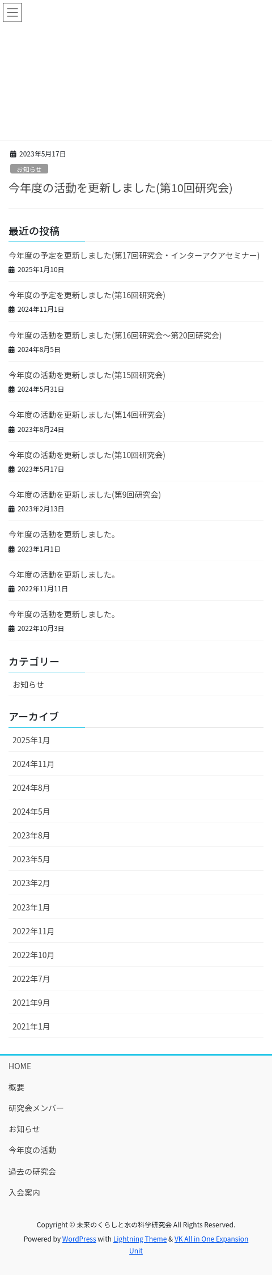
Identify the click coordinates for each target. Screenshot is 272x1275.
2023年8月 (31, 835)
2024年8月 (31, 787)
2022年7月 (31, 978)
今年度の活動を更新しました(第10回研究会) (120, 187)
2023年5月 (31, 859)
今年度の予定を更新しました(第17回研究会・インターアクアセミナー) (134, 255)
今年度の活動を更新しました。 (64, 534)
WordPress (79, 1238)
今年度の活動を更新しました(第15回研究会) (86, 374)
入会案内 (24, 1192)
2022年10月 (33, 954)
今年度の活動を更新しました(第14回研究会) (86, 414)
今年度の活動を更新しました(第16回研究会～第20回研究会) (115, 335)
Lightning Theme (140, 1238)
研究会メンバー (36, 1107)
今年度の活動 (32, 1149)
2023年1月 (31, 907)
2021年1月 (31, 1026)
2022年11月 (33, 931)
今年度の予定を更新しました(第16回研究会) (86, 294)
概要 (16, 1086)
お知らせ (29, 168)
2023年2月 (31, 882)
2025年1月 (31, 739)
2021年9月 (31, 1002)
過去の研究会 (32, 1171)
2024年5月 (31, 811)
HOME (19, 1065)
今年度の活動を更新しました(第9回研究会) (84, 494)
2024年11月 (33, 763)
